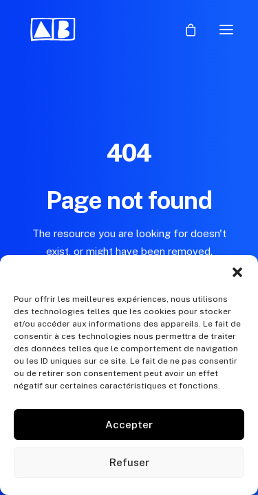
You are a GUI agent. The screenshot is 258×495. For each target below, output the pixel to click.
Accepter (129, 424)
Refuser (129, 462)
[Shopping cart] (184, 29)
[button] (237, 272)
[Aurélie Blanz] (53, 29)
